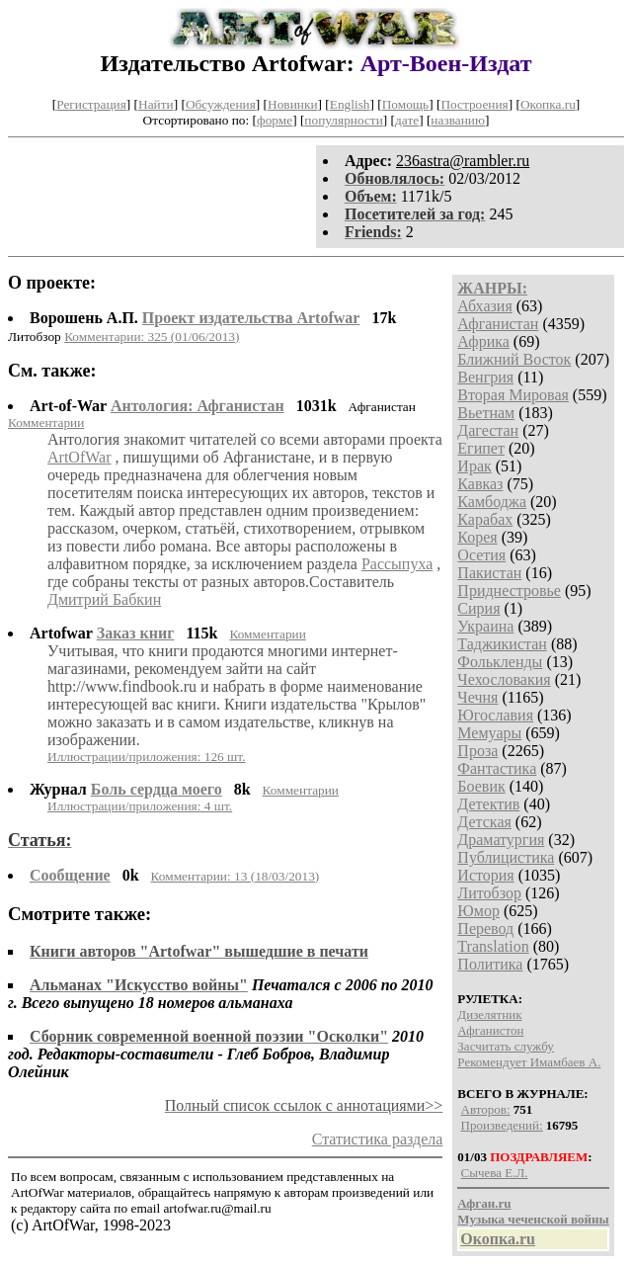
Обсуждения (221, 104)
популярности (343, 120)
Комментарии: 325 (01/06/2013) (151, 336)
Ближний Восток (514, 359)
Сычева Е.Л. (494, 1172)
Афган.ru (484, 1203)
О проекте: (52, 283)
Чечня (477, 697)
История (485, 875)
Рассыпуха (397, 563)
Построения (474, 104)
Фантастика (496, 768)
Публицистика (505, 857)
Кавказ (480, 483)
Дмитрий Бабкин (104, 599)
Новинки (292, 104)
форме (274, 120)
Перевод (485, 928)
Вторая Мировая (513, 394)
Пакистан (489, 572)
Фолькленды (499, 661)
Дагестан (487, 430)
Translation (492, 946)
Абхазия (484, 305)
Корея (477, 537)
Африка (483, 341)
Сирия (478, 608)
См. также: (52, 370)
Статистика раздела (377, 1139)
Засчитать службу (505, 1046)
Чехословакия (503, 679)
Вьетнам (485, 412)
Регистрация (91, 104)
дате (407, 120)
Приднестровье (509, 590)
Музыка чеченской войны (532, 1219)
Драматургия (500, 839)
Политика (489, 964)
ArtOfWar (79, 457)
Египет (481, 448)
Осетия (481, 555)
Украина (485, 626)
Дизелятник (489, 1014)
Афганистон (490, 1030)
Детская (484, 821)
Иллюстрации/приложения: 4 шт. (139, 806)
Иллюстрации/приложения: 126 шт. (146, 756)
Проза (477, 750)
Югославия (495, 715)
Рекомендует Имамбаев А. (528, 1062)
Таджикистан (502, 643)
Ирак (474, 466)
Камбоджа (491, 501)
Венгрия (485, 377)
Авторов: (486, 1109)
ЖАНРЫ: (492, 288)
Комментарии (46, 422)
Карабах (485, 519)
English (350, 104)
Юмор (478, 910)
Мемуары (489, 732)
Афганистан (497, 323)
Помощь (405, 104)
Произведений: (502, 1125)
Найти (156, 104)
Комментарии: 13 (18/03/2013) (235, 876)
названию (458, 120)
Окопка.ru (548, 104)
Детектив (488, 804)
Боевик (481, 786)
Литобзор (489, 893)
